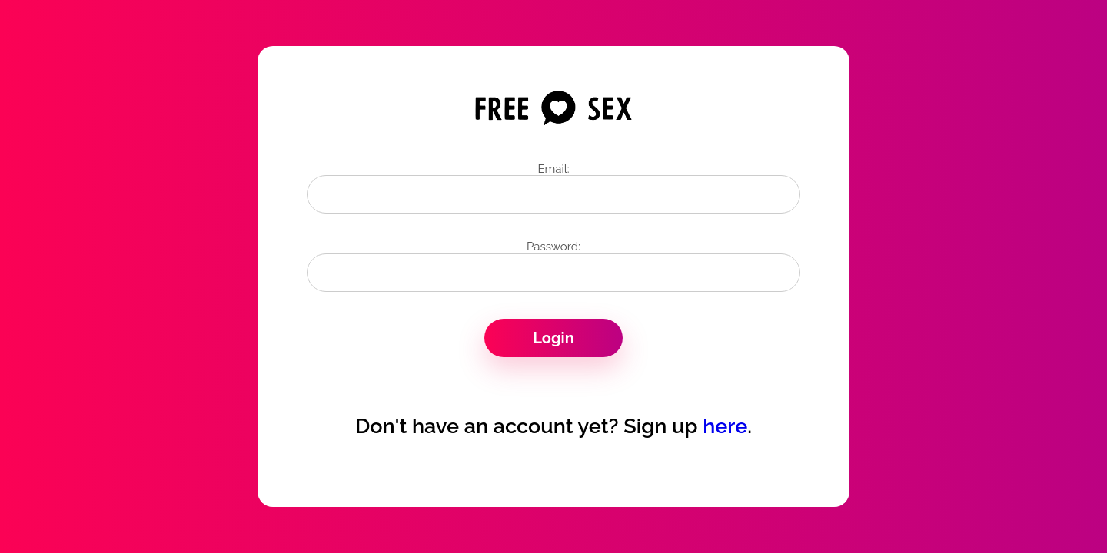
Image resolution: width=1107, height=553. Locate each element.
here (725, 426)
